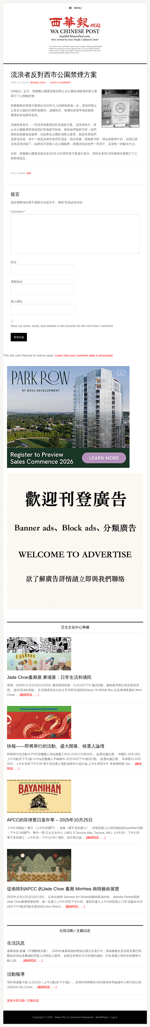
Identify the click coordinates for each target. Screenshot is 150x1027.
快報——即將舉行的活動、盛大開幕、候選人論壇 (55, 746)
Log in (114, 1017)
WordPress (102, 1017)
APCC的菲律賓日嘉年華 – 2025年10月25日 (50, 819)
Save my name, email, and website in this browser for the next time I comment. (62, 326)
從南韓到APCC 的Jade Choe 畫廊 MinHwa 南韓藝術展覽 (63, 888)
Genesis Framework (81, 1017)
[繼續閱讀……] (29, 694)
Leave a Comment (60, 82)
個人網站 (17, 301)
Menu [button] (78, 7)
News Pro (60, 1017)
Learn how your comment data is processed (83, 355)
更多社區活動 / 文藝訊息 (23, 1000)
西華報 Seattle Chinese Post (75, 28)
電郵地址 (17, 281)
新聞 (29, 173)
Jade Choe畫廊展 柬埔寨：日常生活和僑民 (49, 677)
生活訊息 (16, 943)
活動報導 (16, 974)
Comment (18, 211)
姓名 (14, 262)
